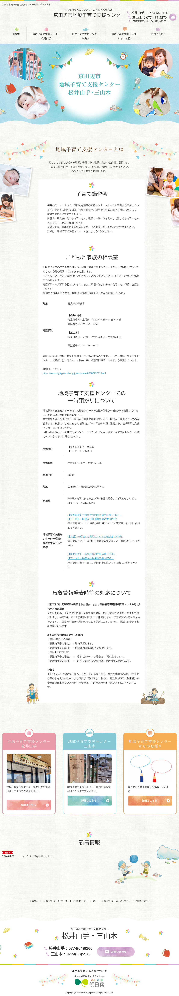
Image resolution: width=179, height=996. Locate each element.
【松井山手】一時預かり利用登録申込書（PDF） (94, 514)
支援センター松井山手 (56, 901)
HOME (16, 34)
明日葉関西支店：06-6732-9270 (149, 21)
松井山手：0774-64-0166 (149, 13)
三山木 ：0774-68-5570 (149, 17)
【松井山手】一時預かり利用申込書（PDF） (92, 554)
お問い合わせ (158, 34)
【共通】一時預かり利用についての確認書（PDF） (95, 536)
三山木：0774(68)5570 (70, 954)
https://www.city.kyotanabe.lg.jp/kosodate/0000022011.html (74, 373)
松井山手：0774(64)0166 (70, 948)
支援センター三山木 (85, 901)
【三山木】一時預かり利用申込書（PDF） (91, 558)
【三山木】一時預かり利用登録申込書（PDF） (93, 519)
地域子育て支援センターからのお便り (125, 36)
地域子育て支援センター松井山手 (46, 36)
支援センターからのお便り (116, 901)
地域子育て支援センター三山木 (85, 36)
